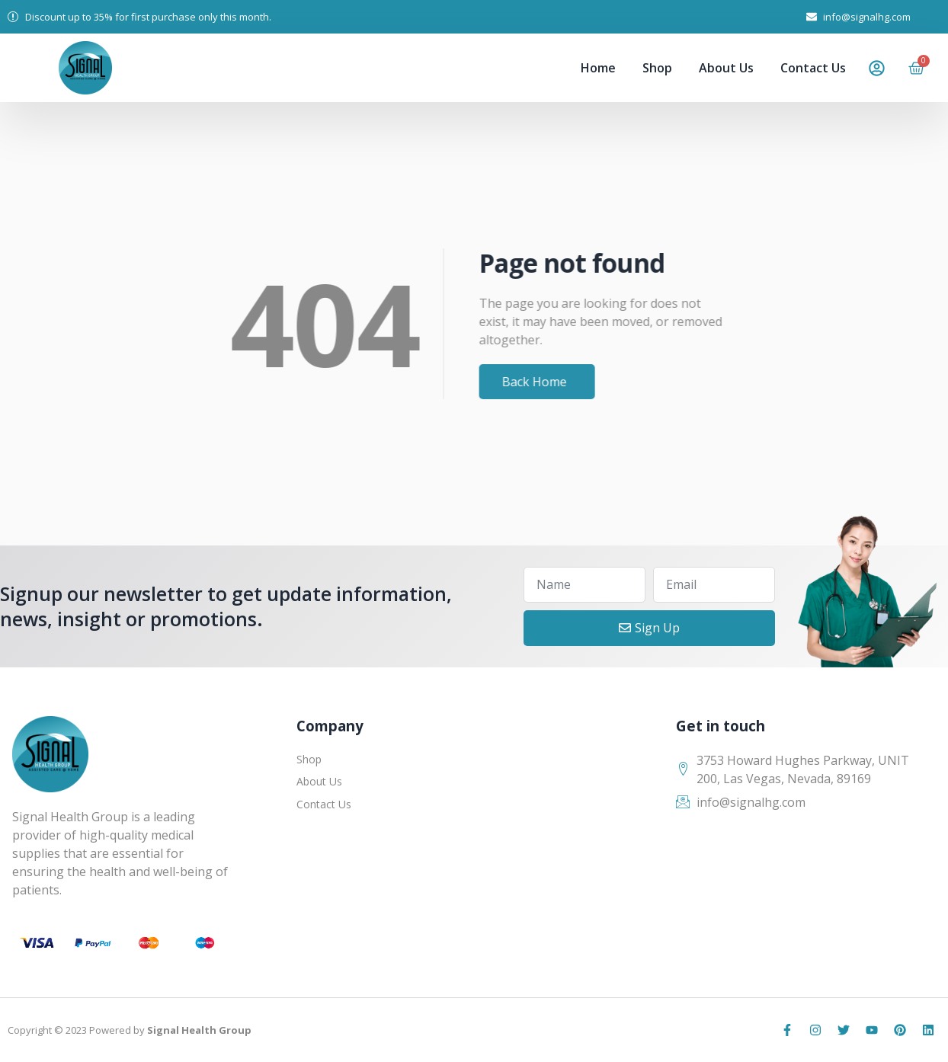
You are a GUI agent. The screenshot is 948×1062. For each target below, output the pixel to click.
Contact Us (813, 67)
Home (598, 67)
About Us (726, 67)
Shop (657, 67)
